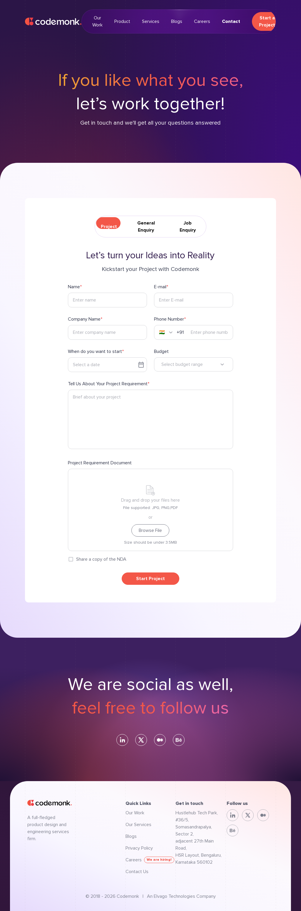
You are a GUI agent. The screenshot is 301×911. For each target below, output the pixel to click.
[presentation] (150, 510)
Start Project (150, 579)
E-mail (160, 287)
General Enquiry (146, 226)
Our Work (97, 21)
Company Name (84, 319)
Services (150, 21)
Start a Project (267, 21)
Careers (202, 21)
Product (122, 21)
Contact (231, 21)
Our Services (138, 825)
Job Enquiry (188, 226)
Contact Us (137, 872)
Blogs (176, 21)
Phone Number (169, 319)
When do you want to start (95, 351)
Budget (161, 351)
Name (74, 287)
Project (109, 227)
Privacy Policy (139, 848)
